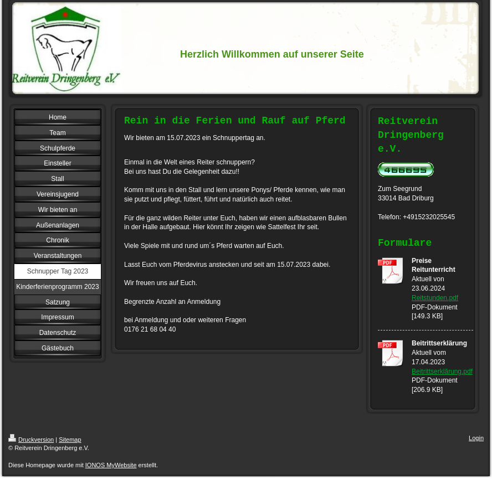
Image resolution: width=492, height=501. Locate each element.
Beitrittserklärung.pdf (442, 371)
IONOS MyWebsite (111, 465)
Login (476, 438)
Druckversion (31, 439)
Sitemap (70, 439)
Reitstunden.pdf (435, 298)
